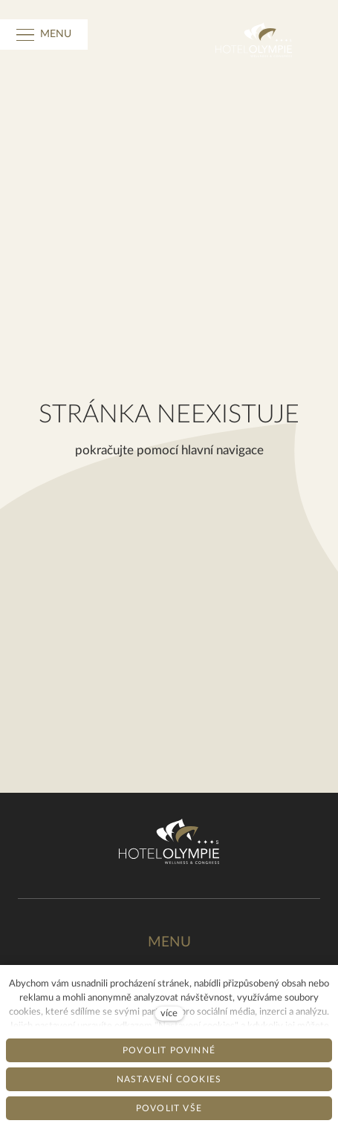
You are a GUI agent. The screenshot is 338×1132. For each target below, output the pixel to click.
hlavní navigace (222, 450)
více (169, 1013)
